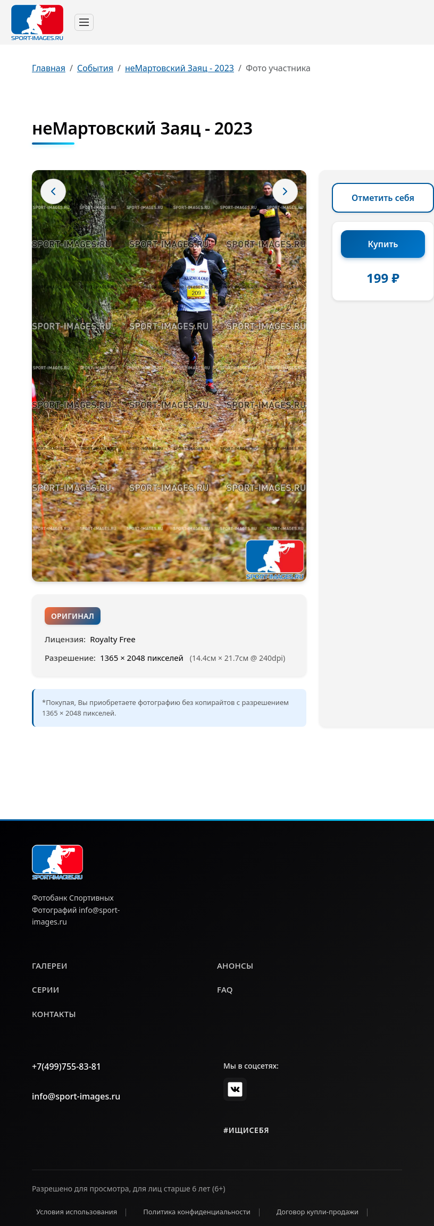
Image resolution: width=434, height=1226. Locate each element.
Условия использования (76, 1211)
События (95, 68)
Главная (48, 68)
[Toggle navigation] (84, 22)
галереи (50, 965)
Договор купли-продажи (317, 1211)
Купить (383, 244)
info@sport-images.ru (76, 1096)
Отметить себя (383, 198)
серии (46, 989)
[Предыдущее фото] (53, 191)
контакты (54, 1014)
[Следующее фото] (285, 191)
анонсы (235, 965)
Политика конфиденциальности (197, 1211)
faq (225, 989)
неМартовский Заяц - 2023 (179, 68)
